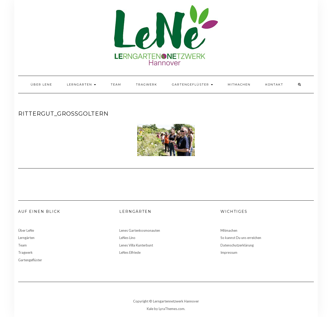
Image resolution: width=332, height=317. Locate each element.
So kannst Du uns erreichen (240, 238)
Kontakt (274, 84)
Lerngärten (81, 84)
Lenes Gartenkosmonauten (139, 230)
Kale (150, 309)
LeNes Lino (127, 238)
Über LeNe (41, 84)
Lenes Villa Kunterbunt (136, 245)
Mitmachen (239, 84)
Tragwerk (146, 84)
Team (116, 84)
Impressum (228, 252)
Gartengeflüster (192, 84)
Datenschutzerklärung (237, 245)
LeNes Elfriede (130, 252)
